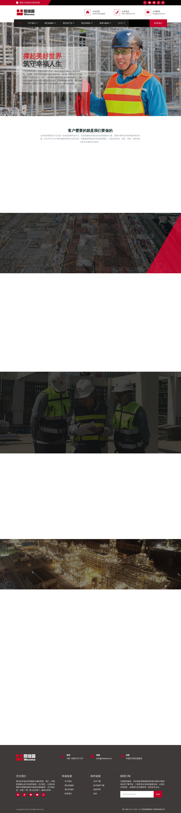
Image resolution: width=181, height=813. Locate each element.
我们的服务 (50, 23)
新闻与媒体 (105, 23)
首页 (19, 23)
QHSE (121, 23)
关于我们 (33, 23)
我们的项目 (87, 23)
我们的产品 (68, 23)
